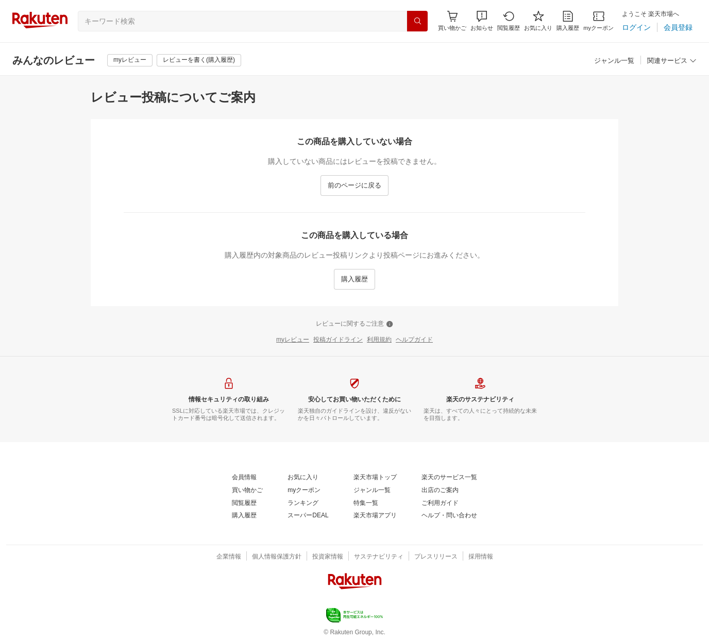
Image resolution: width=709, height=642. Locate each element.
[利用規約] (379, 340)
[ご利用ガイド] (440, 503)
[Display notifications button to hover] (452, 20)
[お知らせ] (481, 20)
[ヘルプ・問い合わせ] (449, 516)
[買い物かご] (247, 490)
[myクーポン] (598, 20)
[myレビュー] (130, 60)
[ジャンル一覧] (614, 61)
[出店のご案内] (440, 490)
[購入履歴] (567, 20)
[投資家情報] (327, 557)
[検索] (417, 21)
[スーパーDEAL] (308, 516)
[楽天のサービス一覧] (449, 478)
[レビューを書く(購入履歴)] (199, 60)
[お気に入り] (538, 20)
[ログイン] (636, 27)
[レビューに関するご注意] (354, 324)
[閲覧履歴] (508, 20)
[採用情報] (480, 557)
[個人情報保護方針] (276, 557)
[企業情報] (228, 557)
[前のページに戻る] (354, 185)
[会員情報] (244, 478)
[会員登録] (678, 27)
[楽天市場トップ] (375, 478)
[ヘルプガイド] (414, 340)
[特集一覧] (365, 503)
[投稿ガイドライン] (338, 340)
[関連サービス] (672, 61)
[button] (481, 20)
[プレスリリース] (436, 557)
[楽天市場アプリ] (375, 516)
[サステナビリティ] (378, 557)
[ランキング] (303, 503)
